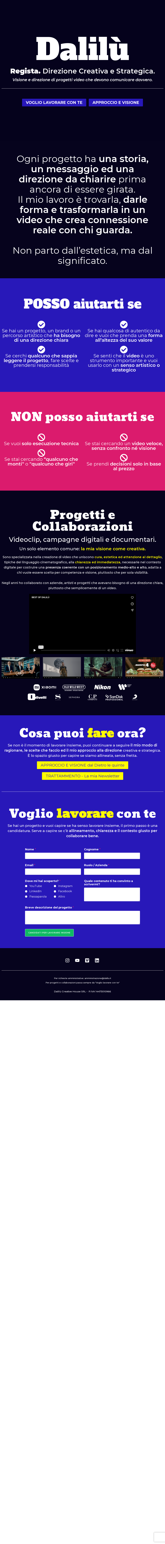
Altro (61, 896)
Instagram (65, 886)
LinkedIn (35, 891)
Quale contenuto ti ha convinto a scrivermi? (108, 882)
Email (30, 865)
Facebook (65, 891)
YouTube (35, 886)
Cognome (92, 849)
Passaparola (38, 896)
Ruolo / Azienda (96, 865)
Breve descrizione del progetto (49, 907)
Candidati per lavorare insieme (49, 933)
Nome (30, 849)
